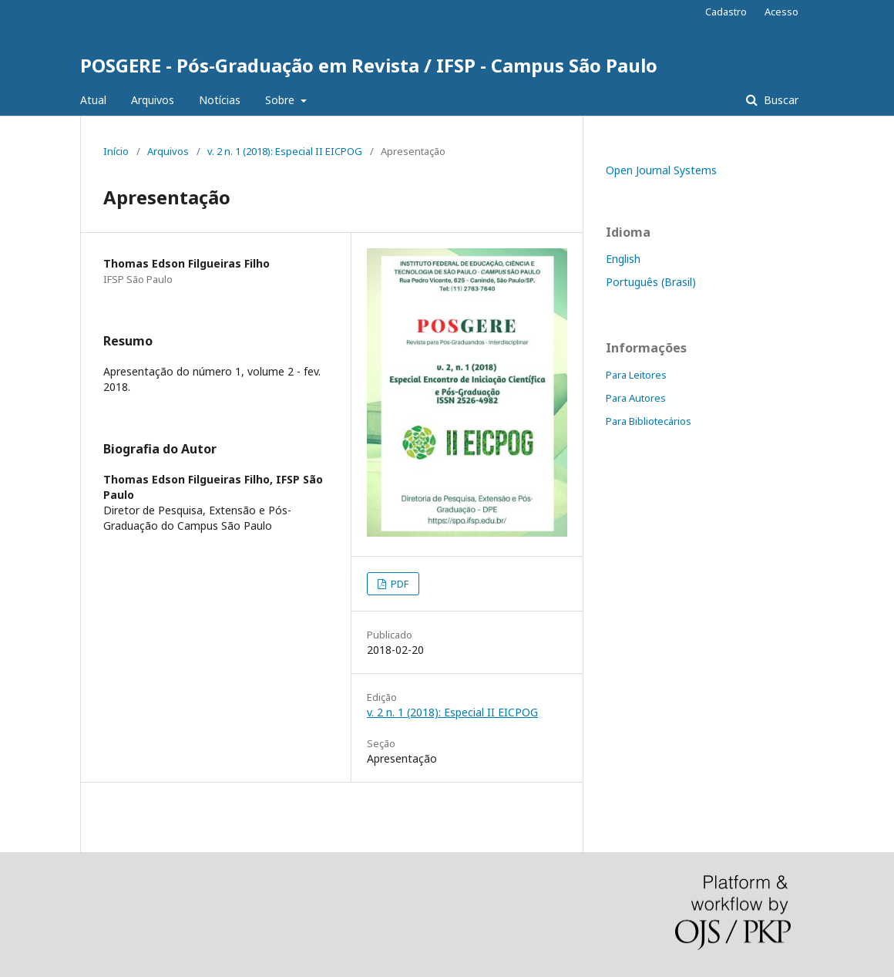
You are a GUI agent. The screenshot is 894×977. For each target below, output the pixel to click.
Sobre (281, 100)
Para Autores (636, 398)
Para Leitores (636, 375)
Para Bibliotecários (648, 421)
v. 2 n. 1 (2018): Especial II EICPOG (284, 151)
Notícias (219, 100)
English (623, 258)
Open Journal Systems (661, 170)
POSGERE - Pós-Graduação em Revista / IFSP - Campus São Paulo (368, 65)
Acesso (781, 12)
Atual (93, 100)
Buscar (779, 100)
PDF (398, 584)
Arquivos (152, 100)
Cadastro (726, 12)
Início (116, 151)
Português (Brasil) (651, 282)
